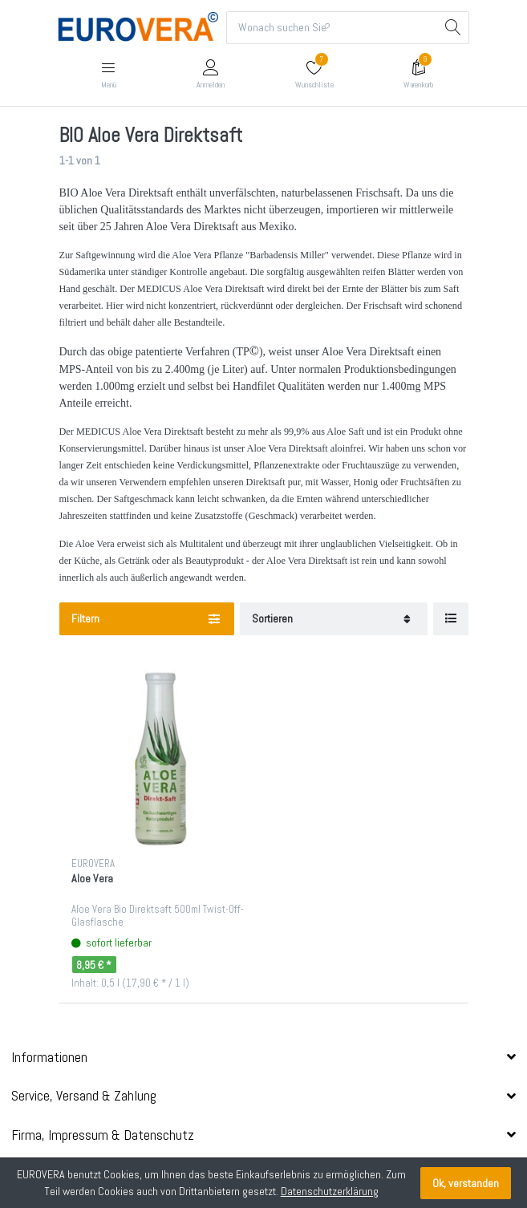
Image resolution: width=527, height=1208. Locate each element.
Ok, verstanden (465, 1183)
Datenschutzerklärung (330, 1191)
